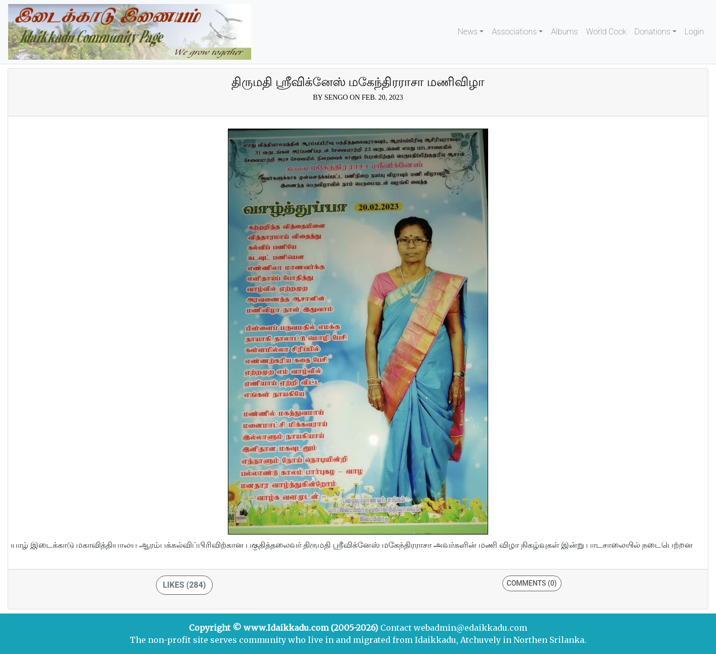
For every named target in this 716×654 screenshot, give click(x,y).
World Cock (606, 31)
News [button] (468, 31)
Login (694, 31)
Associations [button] (514, 31)
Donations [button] (652, 31)
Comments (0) (532, 583)
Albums (564, 31)
